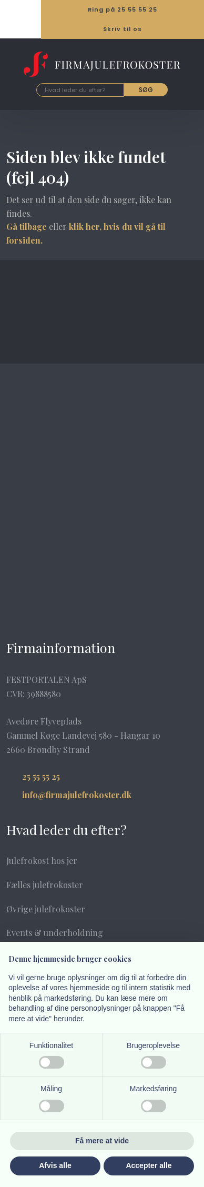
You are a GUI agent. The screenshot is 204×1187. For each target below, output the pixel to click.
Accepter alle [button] (148, 1165)
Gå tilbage (26, 226)
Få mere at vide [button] (102, 1140)
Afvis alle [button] (55, 1165)
